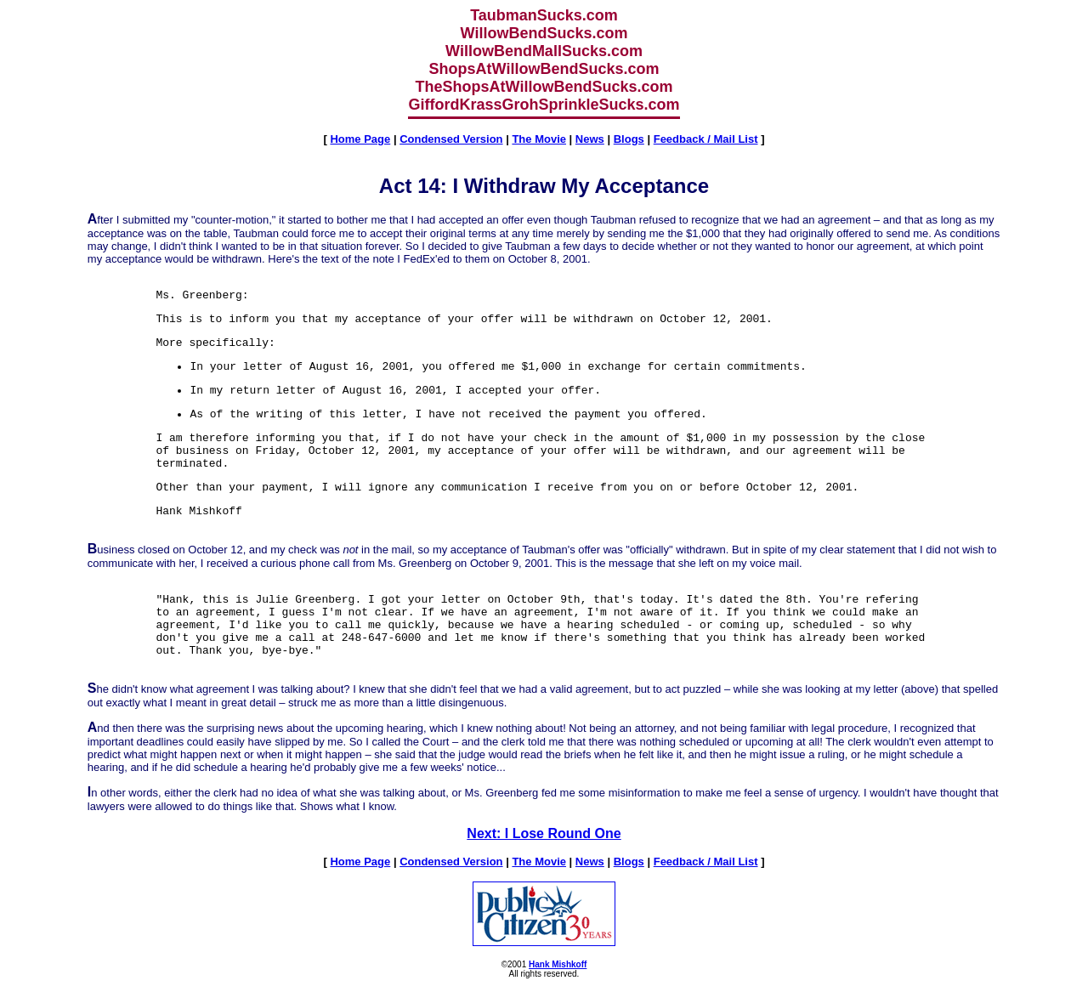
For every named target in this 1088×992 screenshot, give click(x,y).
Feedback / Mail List (706, 139)
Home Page (360, 139)
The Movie (539, 139)
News (589, 139)
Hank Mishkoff (557, 964)
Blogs (629, 139)
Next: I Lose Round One (543, 833)
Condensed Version (451, 139)
